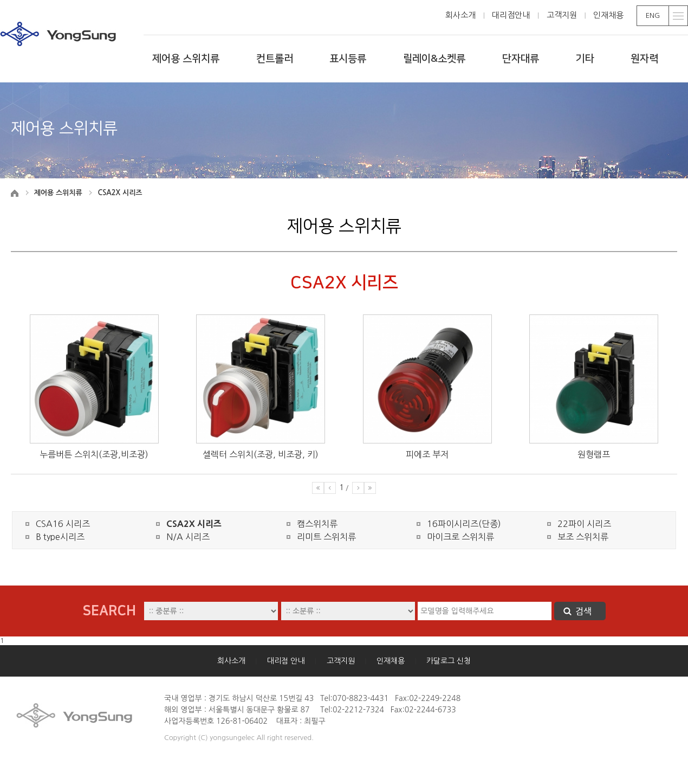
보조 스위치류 (582, 536)
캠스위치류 (317, 523)
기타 (584, 59)
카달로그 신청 (448, 661)
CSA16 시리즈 (63, 523)
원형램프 (593, 454)
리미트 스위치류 (326, 536)
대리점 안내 (285, 661)
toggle (678, 15)
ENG (653, 15)
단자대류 (520, 59)
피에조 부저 (427, 454)
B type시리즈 (60, 536)
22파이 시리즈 (584, 523)
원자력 (644, 59)
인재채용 (608, 15)
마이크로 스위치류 (460, 536)
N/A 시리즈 (188, 536)
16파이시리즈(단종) (464, 523)
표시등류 (347, 59)
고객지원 (562, 15)
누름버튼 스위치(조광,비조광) (94, 454)
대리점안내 (511, 15)
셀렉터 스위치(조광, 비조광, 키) (261, 454)
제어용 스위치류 (185, 59)
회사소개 (460, 15)
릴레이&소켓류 (434, 59)
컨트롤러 (274, 59)
